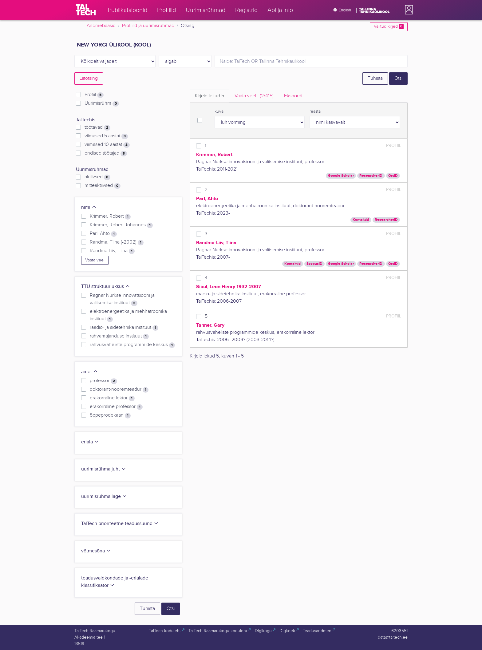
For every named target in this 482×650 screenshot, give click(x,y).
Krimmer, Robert (110, 216)
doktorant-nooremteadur (119, 389)
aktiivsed (97, 177)
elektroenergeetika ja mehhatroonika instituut (128, 315)
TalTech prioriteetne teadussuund (120, 524)
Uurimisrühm (102, 103)
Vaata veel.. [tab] (254, 96)
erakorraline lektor (112, 398)
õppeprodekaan (110, 415)
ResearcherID (370, 175)
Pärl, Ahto (103, 234)
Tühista (375, 78)
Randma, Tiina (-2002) (117, 242)
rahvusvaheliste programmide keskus (132, 345)
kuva (219, 111)
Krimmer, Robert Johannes (121, 225)
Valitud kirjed (389, 26)
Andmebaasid (101, 26)
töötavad (97, 127)
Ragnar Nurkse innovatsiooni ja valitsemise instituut (122, 299)
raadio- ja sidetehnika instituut (124, 328)
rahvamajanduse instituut (119, 336)
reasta (315, 111)
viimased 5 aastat (106, 136)
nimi (89, 207)
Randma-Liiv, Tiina (112, 251)
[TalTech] (86, 10)
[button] (407, 10)
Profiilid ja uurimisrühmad (148, 26)
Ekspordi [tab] (293, 96)
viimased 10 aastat (107, 145)
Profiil (94, 95)
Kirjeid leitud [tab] (209, 96)
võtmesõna (96, 551)
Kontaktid (361, 219)
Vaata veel (95, 260)
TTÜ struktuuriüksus (105, 286)
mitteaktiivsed (102, 186)
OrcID (393, 175)
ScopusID (314, 263)
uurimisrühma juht (103, 469)
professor (103, 381)
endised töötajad (106, 153)
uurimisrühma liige (104, 496)
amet (89, 372)
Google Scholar (341, 175)
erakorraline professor (116, 407)
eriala (90, 442)
